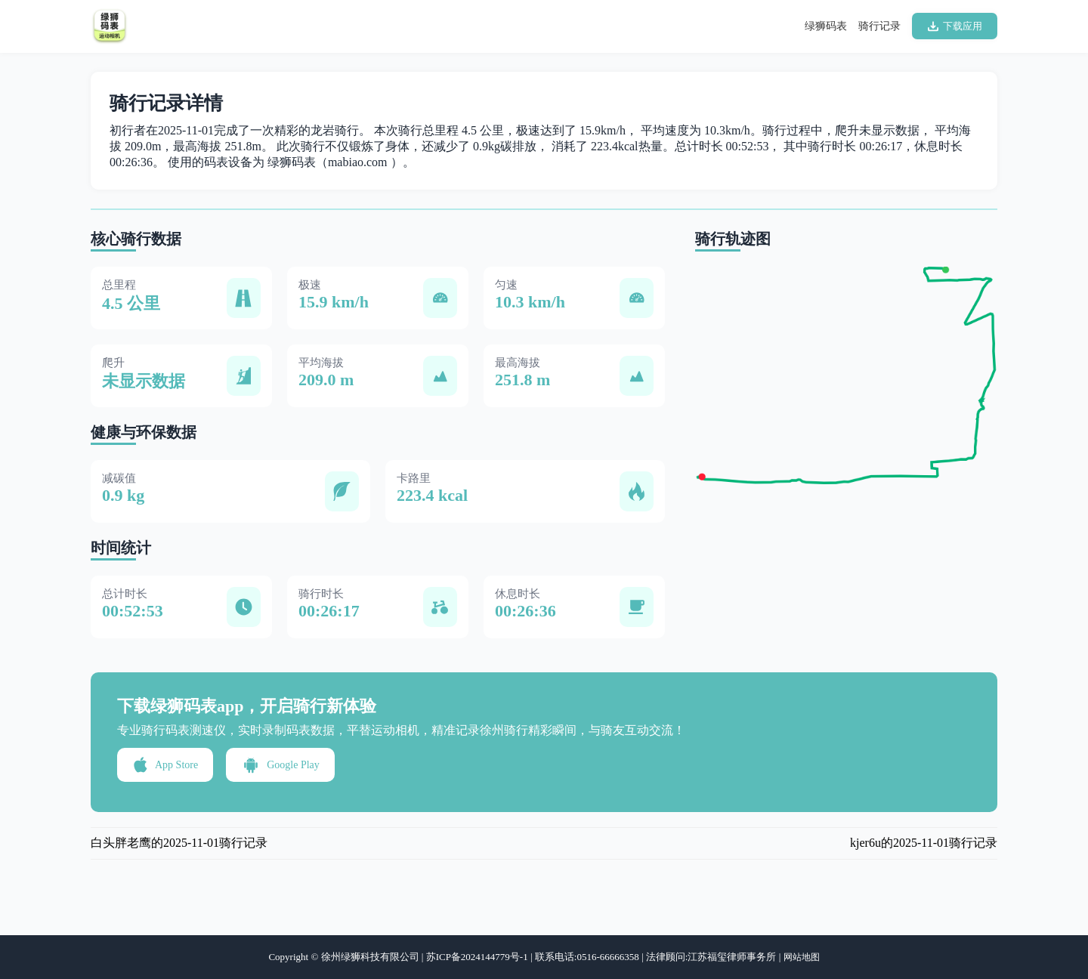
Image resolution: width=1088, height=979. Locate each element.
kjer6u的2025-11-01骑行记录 (923, 842)
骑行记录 (879, 26)
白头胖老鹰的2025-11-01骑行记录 (179, 842)
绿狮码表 (826, 26)
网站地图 (802, 957)
